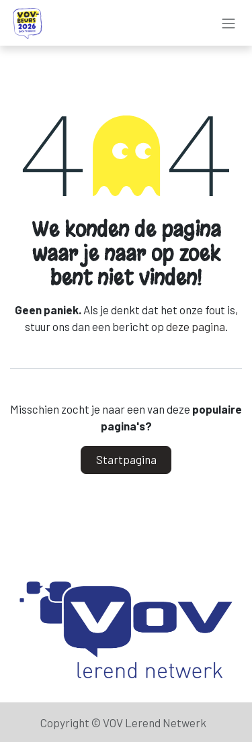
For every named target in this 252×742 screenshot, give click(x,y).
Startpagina (126, 459)
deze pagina (195, 326)
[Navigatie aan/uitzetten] (228, 23)
